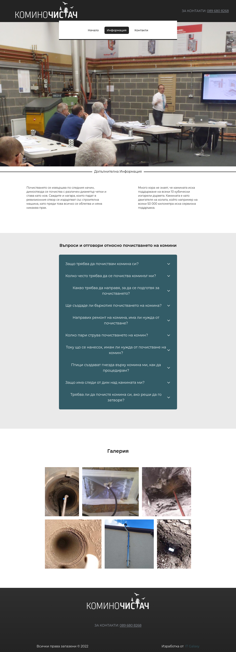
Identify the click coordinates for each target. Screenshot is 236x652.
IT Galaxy (192, 646)
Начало (93, 30)
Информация (117, 30)
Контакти (141, 30)
